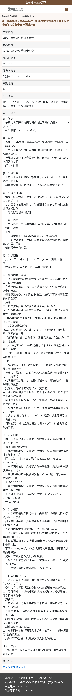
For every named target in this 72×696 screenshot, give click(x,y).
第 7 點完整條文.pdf (14, 666)
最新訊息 (15, 16)
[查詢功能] (66, 9)
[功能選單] (3, 9)
